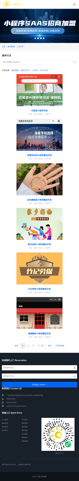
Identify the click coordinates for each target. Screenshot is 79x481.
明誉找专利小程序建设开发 (39, 155)
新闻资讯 (25, 423)
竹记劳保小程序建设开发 (39, 289)
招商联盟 (25, 441)
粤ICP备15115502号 (9, 464)
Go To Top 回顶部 (39, 477)
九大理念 (5, 420)
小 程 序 (20, 47)
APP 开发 (44, 70)
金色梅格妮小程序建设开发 (39, 200)
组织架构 (5, 427)
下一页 (40, 346)
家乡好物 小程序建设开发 (39, 244)
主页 (4, 47)
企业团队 (25, 434)
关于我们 (25, 420)
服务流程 (5, 423)
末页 (49, 346)
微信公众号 (25, 70)
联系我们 (5, 430)
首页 (16, 346)
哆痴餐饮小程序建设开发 (39, 333)
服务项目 (25, 430)
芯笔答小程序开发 (39, 111)
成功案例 (11, 47)
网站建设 (15, 70)
